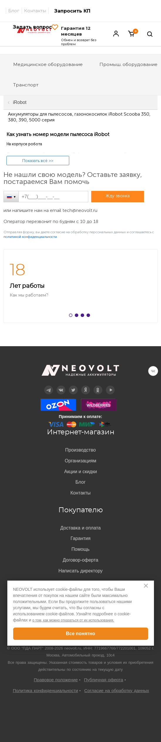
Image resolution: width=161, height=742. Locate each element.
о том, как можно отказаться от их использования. (73, 620)
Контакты (35, 10)
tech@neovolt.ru (79, 210)
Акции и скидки (80, 471)
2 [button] (78, 316)
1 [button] (72, 316)
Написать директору (80, 570)
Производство (80, 449)
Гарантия (80, 538)
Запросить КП (72, 11)
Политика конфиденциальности (45, 690)
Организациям (80, 460)
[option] (80, 286)
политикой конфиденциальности (30, 237)
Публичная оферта (103, 679)
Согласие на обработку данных (116, 690)
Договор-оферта (80, 560)
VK (153, 371)
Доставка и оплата (80, 527)
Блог (13, 10)
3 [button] (84, 316)
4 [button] (89, 316)
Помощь (81, 549)
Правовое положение (56, 679)
